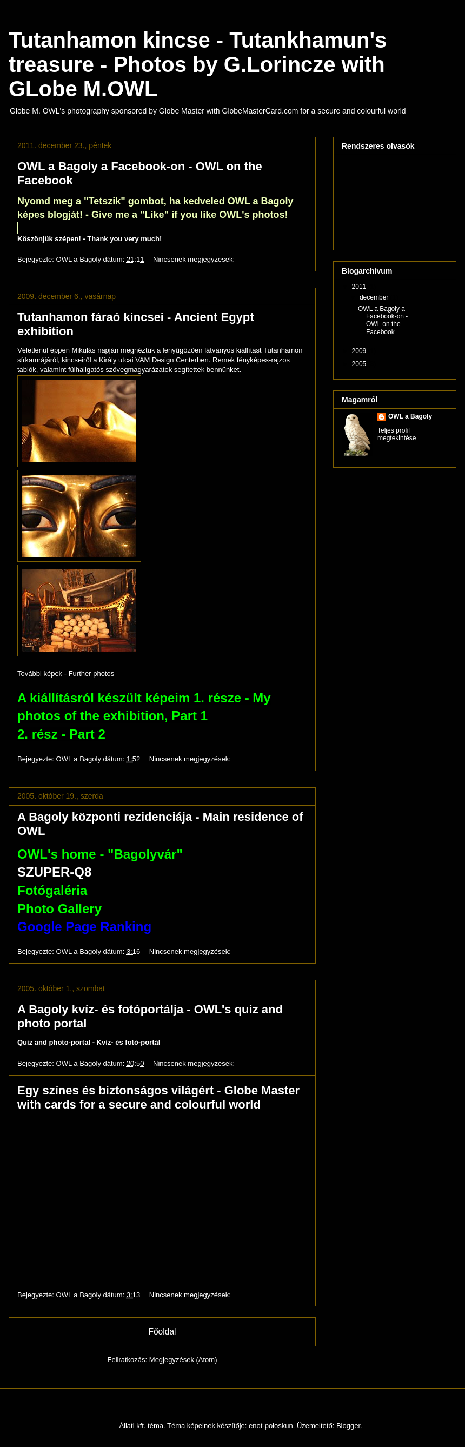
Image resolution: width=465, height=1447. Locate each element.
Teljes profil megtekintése (396, 434)
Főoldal (162, 1331)
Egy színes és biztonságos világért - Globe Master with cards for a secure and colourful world (158, 1097)
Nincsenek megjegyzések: (195, 259)
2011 (360, 286)
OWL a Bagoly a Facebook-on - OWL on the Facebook (383, 320)
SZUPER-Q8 (54, 872)
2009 (360, 351)
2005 (360, 364)
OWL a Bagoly (410, 416)
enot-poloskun (271, 1426)
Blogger (348, 1426)
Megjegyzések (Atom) (183, 1360)
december (375, 297)
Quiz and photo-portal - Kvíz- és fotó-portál (88, 1042)
